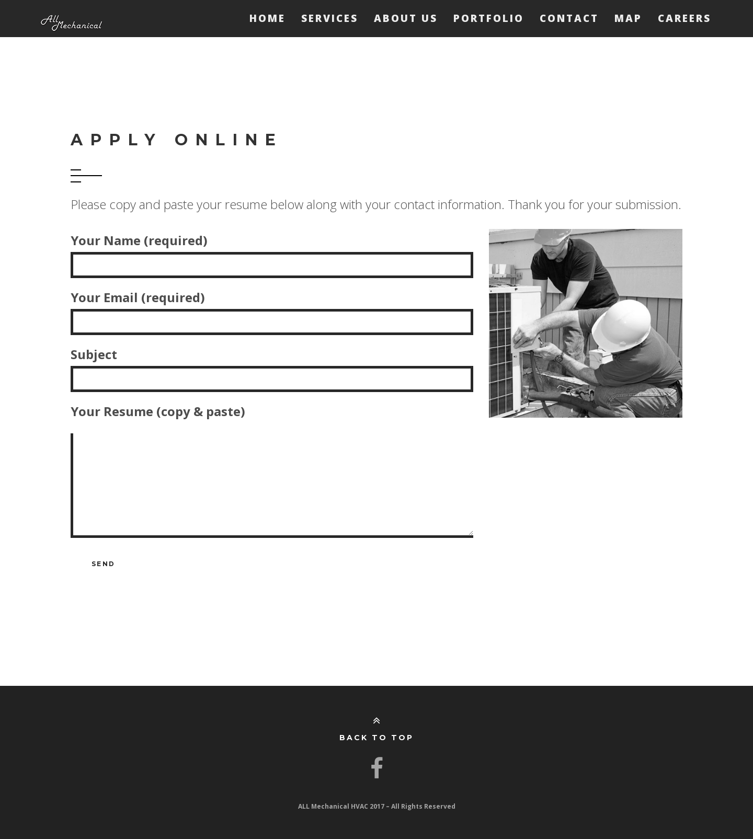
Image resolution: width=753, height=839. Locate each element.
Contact (569, 18)
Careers (684, 18)
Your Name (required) (272, 252)
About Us (406, 18)
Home (267, 18)
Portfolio (488, 18)
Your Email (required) (272, 309)
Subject (272, 366)
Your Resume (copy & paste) (272, 475)
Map (628, 18)
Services (329, 18)
